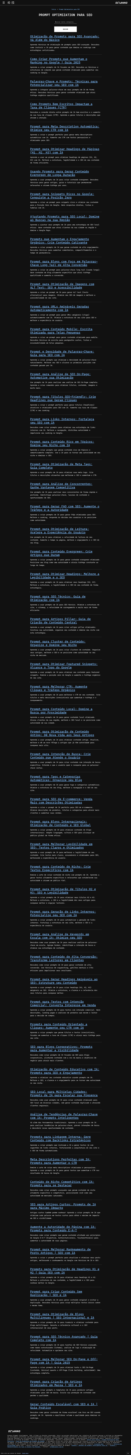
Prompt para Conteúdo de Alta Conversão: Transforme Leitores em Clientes (64, 958)
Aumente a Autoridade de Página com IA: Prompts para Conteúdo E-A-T (63, 1228)
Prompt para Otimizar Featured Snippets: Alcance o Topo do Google (64, 665)
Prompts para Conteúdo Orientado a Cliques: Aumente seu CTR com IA (58, 1026)
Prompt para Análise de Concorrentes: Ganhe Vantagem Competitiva (61, 485)
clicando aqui (99, 1444)
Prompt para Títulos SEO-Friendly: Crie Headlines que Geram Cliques (63, 398)
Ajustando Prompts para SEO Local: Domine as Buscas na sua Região (64, 218)
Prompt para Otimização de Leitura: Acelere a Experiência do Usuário (59, 530)
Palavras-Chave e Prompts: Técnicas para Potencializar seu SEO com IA (64, 83)
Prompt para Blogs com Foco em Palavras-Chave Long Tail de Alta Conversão (64, 263)
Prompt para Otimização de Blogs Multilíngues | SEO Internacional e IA (62, 1315)
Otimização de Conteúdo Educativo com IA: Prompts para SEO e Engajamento (64, 1071)
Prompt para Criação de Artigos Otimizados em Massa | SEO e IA (56, 1383)
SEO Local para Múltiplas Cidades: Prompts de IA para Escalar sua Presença (64, 1093)
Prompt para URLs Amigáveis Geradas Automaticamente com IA (59, 308)
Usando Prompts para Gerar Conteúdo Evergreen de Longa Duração (59, 173)
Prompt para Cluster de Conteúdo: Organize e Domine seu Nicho (58, 643)
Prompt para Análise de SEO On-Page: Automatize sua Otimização (60, 375)
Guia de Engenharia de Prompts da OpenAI (30, 1441)
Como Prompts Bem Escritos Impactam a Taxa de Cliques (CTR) (61, 105)
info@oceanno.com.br (56, 1446)
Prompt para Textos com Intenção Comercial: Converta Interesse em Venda (63, 1003)
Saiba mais (25, 1453)
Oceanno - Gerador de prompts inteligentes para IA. (90, 1445)
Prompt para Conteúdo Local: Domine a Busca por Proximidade (61, 710)
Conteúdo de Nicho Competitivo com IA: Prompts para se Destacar (62, 1183)
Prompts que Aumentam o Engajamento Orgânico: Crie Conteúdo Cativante (59, 240)
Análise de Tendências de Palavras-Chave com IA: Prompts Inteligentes (64, 1116)
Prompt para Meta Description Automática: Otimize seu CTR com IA (64, 128)
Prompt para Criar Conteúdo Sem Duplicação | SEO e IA (56, 1293)
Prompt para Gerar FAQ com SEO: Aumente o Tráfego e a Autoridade (64, 508)
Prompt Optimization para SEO (69, 9)
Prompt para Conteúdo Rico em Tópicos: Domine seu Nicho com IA (62, 443)
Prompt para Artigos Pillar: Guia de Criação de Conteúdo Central (60, 620)
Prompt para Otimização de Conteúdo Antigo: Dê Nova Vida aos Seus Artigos (62, 733)
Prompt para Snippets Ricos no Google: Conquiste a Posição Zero (62, 195)
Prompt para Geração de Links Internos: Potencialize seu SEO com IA (63, 913)
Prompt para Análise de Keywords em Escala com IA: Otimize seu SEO (59, 935)
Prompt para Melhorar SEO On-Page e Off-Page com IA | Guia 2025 (64, 1360)
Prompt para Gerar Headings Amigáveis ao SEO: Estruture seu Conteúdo (64, 980)
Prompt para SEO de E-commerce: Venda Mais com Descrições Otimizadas (61, 800)
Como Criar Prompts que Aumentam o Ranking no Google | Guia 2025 (58, 60)
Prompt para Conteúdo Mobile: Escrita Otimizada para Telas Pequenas (61, 330)
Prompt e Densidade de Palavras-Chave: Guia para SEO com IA (62, 353)
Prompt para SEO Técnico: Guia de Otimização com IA (58, 598)
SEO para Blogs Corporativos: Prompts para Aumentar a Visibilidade (61, 1048)
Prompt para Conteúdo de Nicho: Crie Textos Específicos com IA (60, 868)
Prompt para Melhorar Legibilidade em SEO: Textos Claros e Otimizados (61, 845)
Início (54, 9)
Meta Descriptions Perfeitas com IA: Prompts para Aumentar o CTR (60, 1161)
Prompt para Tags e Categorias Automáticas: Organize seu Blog (56, 778)
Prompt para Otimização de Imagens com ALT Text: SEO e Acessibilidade (62, 285)
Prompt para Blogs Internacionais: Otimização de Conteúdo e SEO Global (60, 823)
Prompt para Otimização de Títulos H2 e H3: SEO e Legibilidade (63, 890)
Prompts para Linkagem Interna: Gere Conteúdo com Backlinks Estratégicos (60, 1138)
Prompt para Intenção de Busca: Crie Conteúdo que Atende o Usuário (60, 755)
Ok (128, 1453)
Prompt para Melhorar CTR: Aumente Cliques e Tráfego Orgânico (58, 688)
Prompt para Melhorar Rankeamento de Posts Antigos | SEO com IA (60, 1251)
